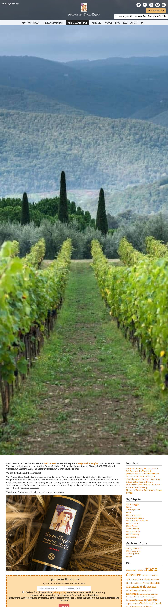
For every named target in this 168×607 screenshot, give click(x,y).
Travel (129, 507)
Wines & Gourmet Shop (77, 22)
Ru (13, 4)
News (117, 22)
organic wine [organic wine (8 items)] (151, 599)
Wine (128, 512)
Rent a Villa (97, 22)
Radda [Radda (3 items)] (137, 604)
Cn (17, 4)
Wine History (132, 529)
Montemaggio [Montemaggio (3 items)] (150, 597)
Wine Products (133, 531)
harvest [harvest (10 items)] (136, 590)
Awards (108, 22)
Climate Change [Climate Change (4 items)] (142, 583)
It (3, 4)
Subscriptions (132, 554)
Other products (133, 551)
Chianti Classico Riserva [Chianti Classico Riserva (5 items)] (147, 579)
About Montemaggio (31, 22)
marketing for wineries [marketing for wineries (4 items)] (148, 594)
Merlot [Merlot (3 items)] (128, 597)
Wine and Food (133, 515)
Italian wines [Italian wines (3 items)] (146, 590)
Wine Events (132, 526)
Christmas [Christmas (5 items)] (131, 583)
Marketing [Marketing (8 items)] (132, 593)
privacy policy (59, 592)
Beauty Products (134, 548)
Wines (129, 556)
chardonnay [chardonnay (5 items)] (132, 570)
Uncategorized (133, 510)
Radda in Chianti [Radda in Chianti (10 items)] (150, 603)
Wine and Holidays (135, 518)
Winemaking (132, 537)
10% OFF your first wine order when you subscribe (140, 16)
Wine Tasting (132, 534)
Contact (134, 22)
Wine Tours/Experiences (53, 22)
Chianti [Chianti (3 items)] (140, 570)
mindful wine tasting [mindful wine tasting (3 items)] (138, 597)
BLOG (125, 22)
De (9, 4)
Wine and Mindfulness (137, 521)
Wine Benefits (132, 523)
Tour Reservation (156, 10)
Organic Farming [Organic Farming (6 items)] (134, 600)
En (6, 4)
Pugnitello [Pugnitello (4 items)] (130, 604)
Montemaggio (132, 504)
